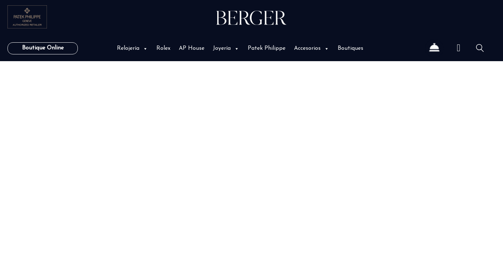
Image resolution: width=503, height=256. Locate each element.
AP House (191, 48)
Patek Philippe (266, 48)
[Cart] (458, 48)
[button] (144, 48)
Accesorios (311, 48)
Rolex (163, 48)
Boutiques (350, 48)
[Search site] (480, 49)
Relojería (132, 48)
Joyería (226, 48)
